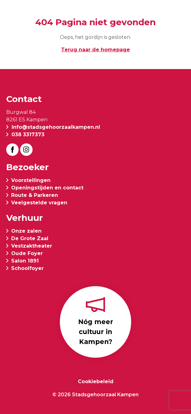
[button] (180, 13)
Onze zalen (26, 231)
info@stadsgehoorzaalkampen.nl (55, 127)
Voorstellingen (31, 180)
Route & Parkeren (34, 195)
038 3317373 (27, 134)
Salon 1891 (25, 261)
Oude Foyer (27, 253)
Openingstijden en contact (47, 188)
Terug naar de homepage (95, 50)
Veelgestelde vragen (39, 203)
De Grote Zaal (29, 238)
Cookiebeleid (95, 381)
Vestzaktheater (31, 246)
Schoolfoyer (27, 268)
